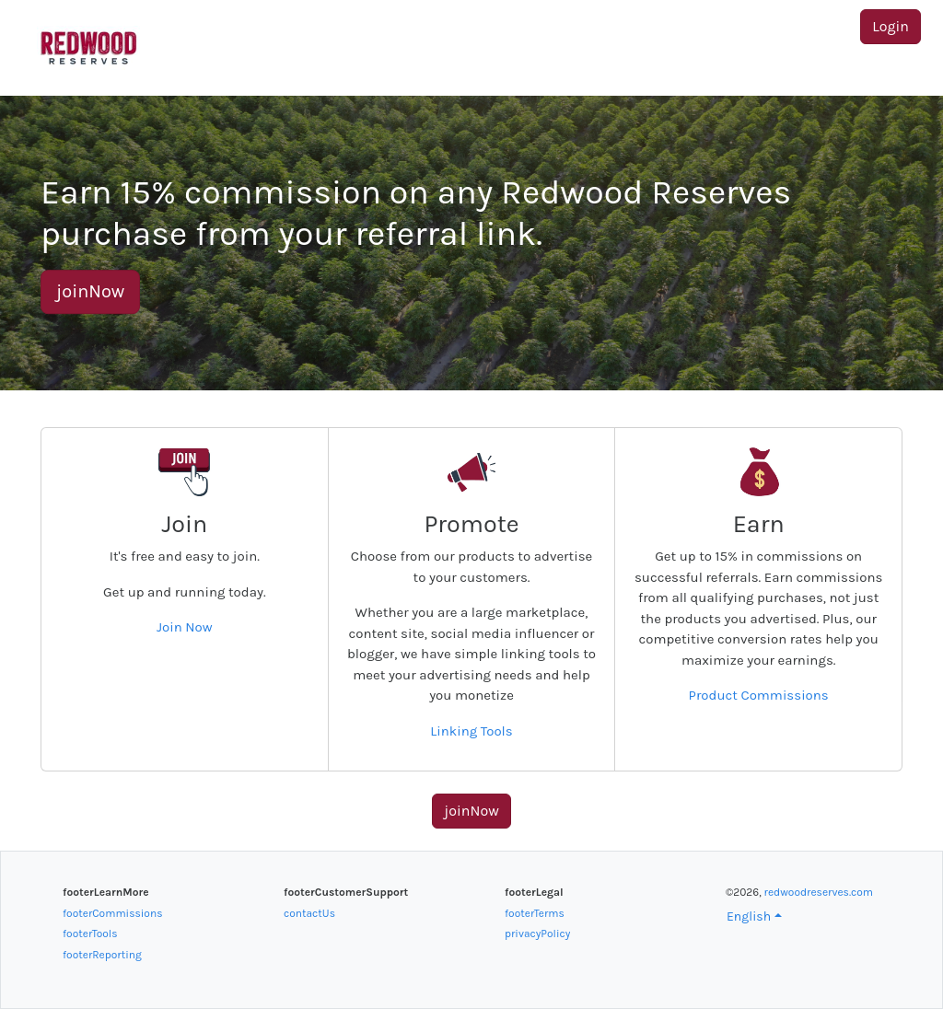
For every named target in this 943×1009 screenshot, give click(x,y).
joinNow (90, 291)
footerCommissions (112, 913)
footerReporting (102, 954)
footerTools (90, 933)
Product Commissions (759, 695)
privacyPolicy (537, 933)
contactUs (309, 913)
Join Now (185, 627)
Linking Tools (471, 731)
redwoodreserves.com (818, 892)
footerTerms (535, 913)
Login (890, 26)
